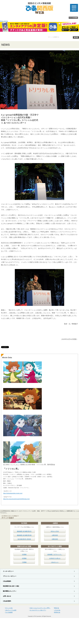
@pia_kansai (4, 21)
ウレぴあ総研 (9, 612)
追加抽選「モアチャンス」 (54, 554)
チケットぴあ (9, 608)
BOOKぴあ (57, 612)
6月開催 (24, 558)
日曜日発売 (55, 539)
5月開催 (24, 554)
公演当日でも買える (54, 558)
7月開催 (24, 562)
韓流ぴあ (56, 608)
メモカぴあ (57, 610)
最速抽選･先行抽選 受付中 (24, 531)
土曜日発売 (55, 535)
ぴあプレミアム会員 (10, 610)
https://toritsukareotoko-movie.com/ (12, 493)
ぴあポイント (55, 562)
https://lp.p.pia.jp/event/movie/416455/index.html (16, 499)
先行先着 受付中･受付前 (24, 539)
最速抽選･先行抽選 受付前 (24, 535)
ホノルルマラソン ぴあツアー (38, 610)
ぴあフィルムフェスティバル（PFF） (40, 608)
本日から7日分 (55, 531)
